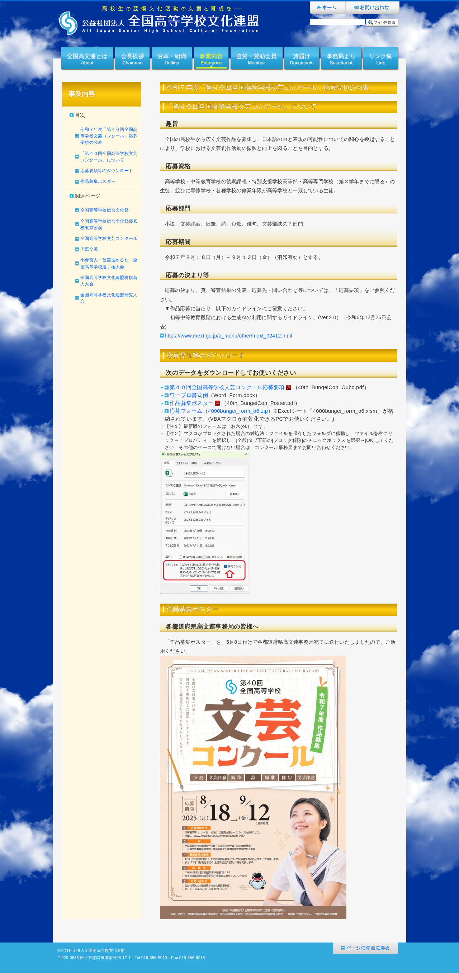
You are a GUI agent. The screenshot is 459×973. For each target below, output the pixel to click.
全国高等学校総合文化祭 (104, 210)
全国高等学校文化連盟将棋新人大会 (108, 281)
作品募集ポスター (97, 181)
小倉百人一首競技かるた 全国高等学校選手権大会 (108, 263)
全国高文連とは (87, 59)
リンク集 (380, 59)
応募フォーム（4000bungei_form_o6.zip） (221, 411)
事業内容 (211, 59)
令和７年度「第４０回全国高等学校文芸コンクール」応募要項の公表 (108, 136)
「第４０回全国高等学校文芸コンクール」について (108, 156)
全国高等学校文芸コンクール (108, 238)
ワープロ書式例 (189, 395)
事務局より (341, 59)
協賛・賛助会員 (256, 59)
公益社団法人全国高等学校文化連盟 (159, 20)
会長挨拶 (132, 59)
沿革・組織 (171, 59)
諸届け (301, 59)
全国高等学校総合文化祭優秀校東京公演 (108, 224)
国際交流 (89, 249)
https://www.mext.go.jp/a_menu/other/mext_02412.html (229, 336)
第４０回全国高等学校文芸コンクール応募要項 (231, 387)
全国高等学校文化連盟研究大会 (108, 298)
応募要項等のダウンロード (106, 170)
